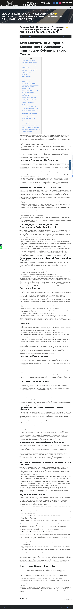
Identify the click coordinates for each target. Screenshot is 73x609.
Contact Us (48, 7)
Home (3, 7)
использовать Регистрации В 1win (29, 106)
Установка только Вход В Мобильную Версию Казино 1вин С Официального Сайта (30, 113)
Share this (67, 598)
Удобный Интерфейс (26, 88)
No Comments (67, 36)
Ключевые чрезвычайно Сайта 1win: (29, 83)
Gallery (31, 7)
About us (9, 7)
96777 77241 (34, 3)
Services (24, 7)
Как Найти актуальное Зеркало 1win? (30, 110)
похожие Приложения (26, 76)
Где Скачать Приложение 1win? (28, 116)
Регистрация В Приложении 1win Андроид (31, 129)
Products (16, 7)
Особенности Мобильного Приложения (30, 127)
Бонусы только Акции (26, 72)
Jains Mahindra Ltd (8, 606)
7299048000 (47, 3)
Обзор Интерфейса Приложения (29, 78)
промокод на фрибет (38, 185)
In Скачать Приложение (27, 131)
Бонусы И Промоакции (26, 123)
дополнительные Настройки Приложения (31, 125)
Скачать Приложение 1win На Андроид (30, 108)
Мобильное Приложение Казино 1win (30, 90)
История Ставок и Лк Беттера (28, 60)
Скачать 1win (24, 74)
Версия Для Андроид (26, 121)
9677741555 (47, 2)
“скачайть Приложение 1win (28, 102)
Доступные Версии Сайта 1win (28, 92)
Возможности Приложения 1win (29, 97)
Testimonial (39, 7)
